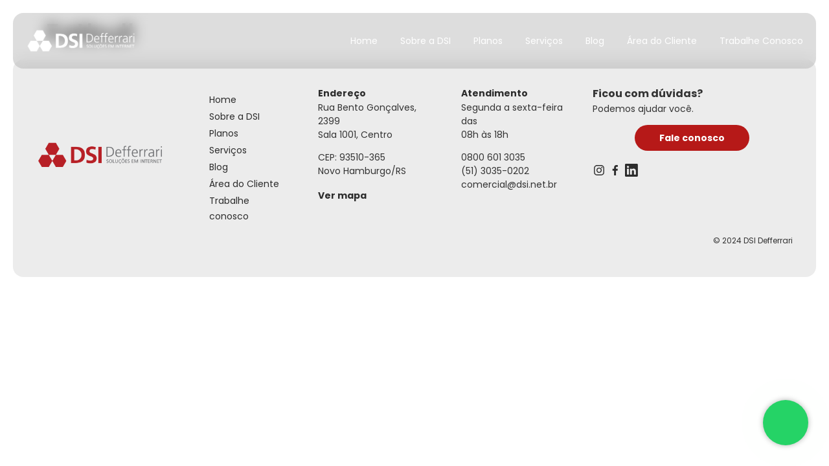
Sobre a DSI (425, 40)
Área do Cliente (662, 40)
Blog (594, 40)
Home (364, 40)
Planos (488, 40)
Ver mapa (342, 195)
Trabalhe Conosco (761, 40)
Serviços (544, 40)
